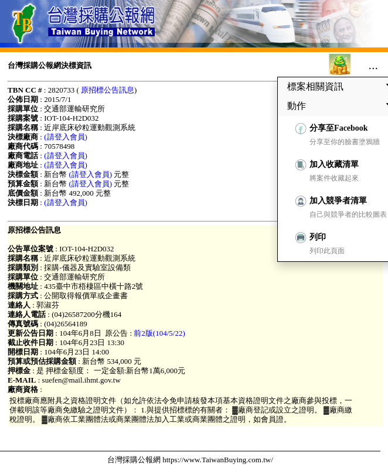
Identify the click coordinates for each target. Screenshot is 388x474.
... (373, 65)
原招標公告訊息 (107, 90)
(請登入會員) (65, 136)
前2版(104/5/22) (159, 333)
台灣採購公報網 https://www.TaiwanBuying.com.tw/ (190, 459)
